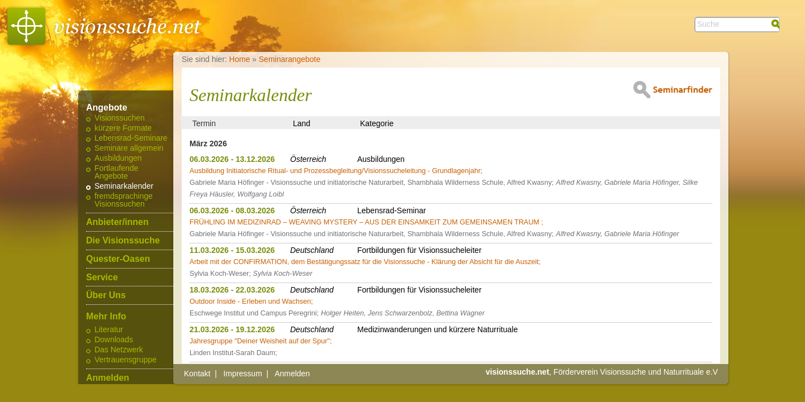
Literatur (108, 330)
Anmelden (107, 378)
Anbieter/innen (117, 222)
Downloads (113, 340)
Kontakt (197, 373)
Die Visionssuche (123, 240)
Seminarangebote (290, 59)
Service (102, 277)
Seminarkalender (123, 186)
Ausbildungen (118, 158)
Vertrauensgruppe (125, 360)
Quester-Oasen (118, 259)
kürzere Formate (122, 128)
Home (239, 59)
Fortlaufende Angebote (116, 172)
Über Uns (106, 295)
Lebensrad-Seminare (130, 138)
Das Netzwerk (118, 350)
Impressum (243, 373)
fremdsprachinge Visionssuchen (123, 200)
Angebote (106, 107)
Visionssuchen (119, 118)
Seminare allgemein (128, 148)
